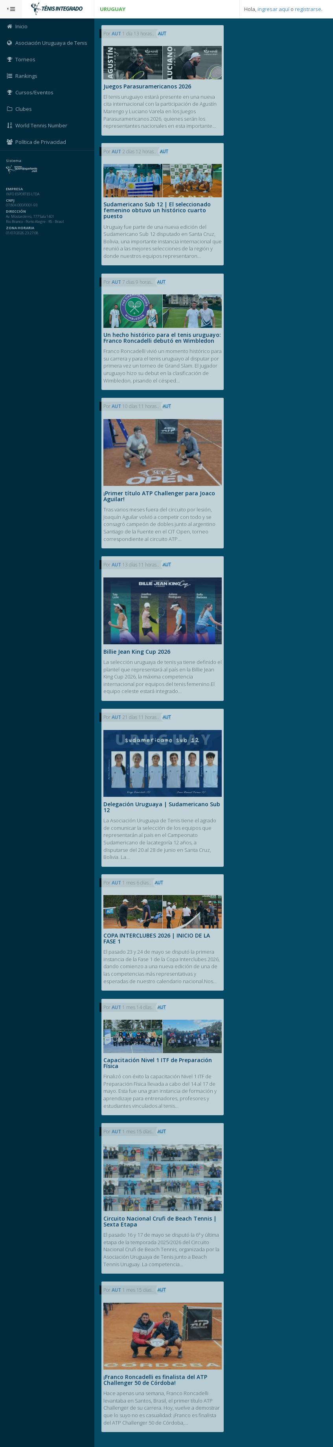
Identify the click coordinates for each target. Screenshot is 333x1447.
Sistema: (14, 160)
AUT (117, 33)
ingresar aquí (273, 9)
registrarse (308, 9)
